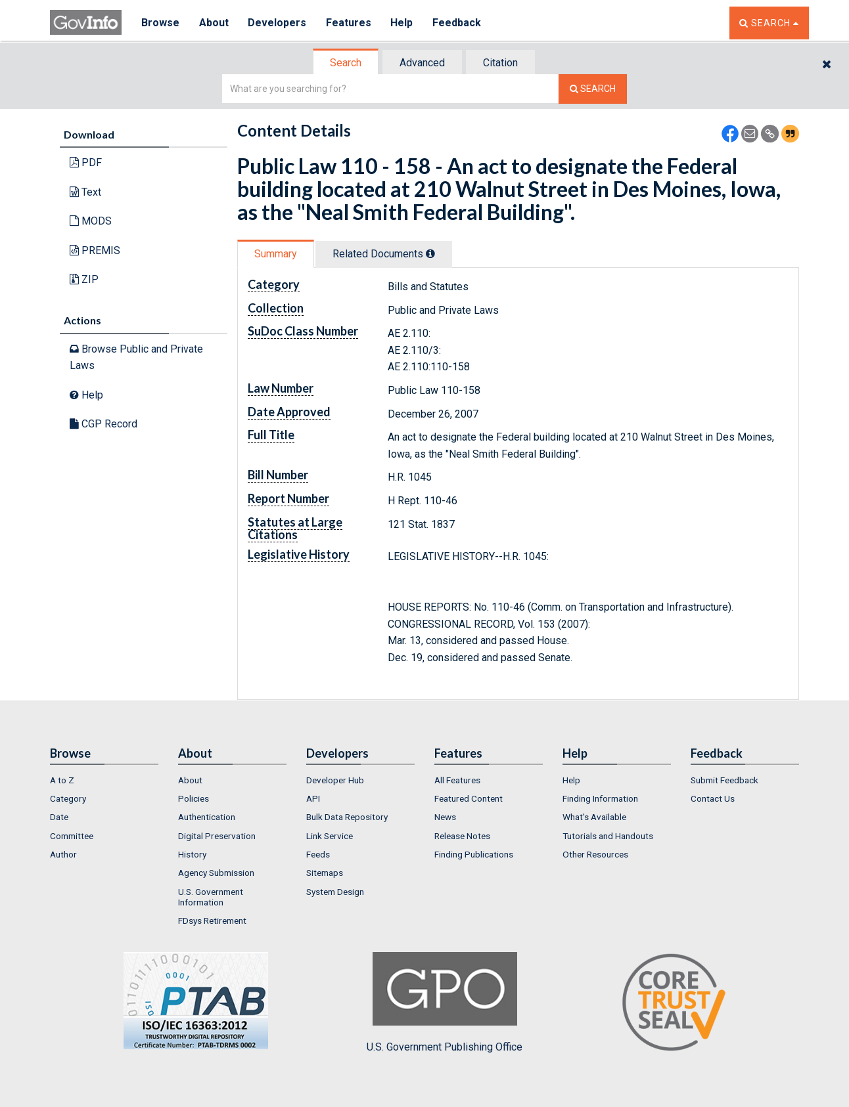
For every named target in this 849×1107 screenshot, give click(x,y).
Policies (193, 798)
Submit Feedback (724, 780)
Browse (160, 22)
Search (345, 62)
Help (403, 22)
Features (349, 22)
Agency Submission (216, 872)
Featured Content (468, 798)
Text (85, 192)
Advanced (422, 62)
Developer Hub (335, 780)
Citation (500, 62)
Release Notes (462, 836)
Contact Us (713, 798)
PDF (86, 162)
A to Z (62, 780)
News (445, 817)
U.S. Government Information (210, 896)
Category (68, 798)
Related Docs (384, 254)
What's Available (594, 817)
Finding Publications (473, 854)
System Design (335, 891)
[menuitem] (104, 780)
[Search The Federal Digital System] (593, 89)
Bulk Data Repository (347, 817)
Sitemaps (324, 872)
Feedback (458, 22)
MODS (91, 221)
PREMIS (95, 250)
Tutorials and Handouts (607, 836)
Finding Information (600, 798)
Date (59, 817)
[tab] (346, 63)
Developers (277, 22)
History (192, 854)
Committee (71, 836)
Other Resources (595, 854)
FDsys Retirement (212, 920)
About (214, 22)
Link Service (329, 836)
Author (63, 854)
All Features (457, 780)
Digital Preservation (217, 836)
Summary (275, 254)
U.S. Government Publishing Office (444, 1002)
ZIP (84, 279)
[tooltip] (430, 253)
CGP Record (103, 424)
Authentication (206, 817)
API (313, 798)
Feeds (318, 854)
